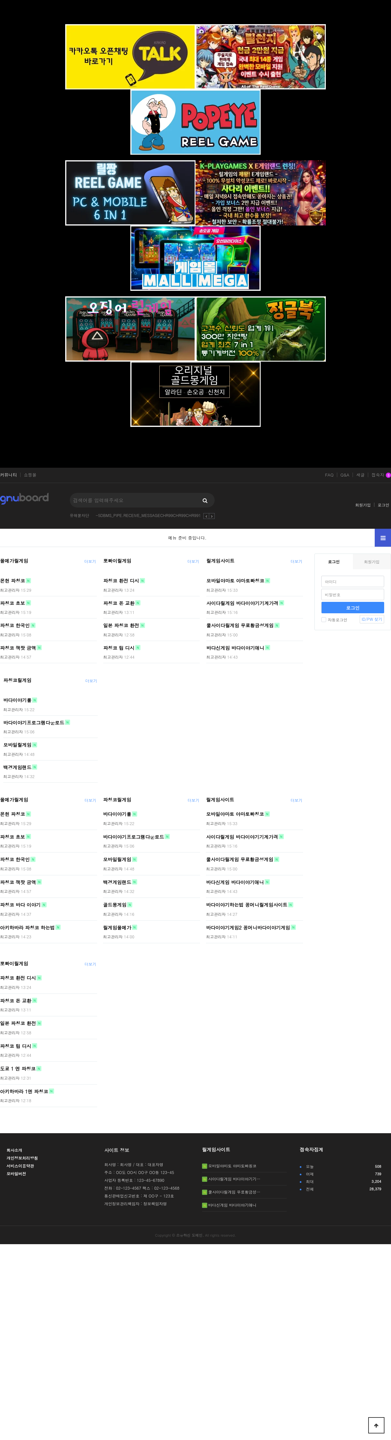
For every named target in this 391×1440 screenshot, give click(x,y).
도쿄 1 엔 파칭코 (18, 1068)
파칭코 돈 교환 (119, 603)
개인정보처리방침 (22, 1158)
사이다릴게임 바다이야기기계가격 (242, 603)
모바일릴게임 (17, 745)
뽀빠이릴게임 (117, 560)
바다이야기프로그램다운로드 (33, 722)
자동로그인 (334, 619)
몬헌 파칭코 (12, 580)
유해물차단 (79, 515)
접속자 (381, 475)
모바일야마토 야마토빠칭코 (235, 580)
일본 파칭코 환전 (121, 625)
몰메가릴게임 (14, 560)
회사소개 (14, 1150)
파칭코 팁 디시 (119, 647)
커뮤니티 (8, 475)
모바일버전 (16, 1173)
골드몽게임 (114, 904)
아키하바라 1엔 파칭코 (24, 1091)
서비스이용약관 (20, 1165)
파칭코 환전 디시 (121, 580)
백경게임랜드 (17, 767)
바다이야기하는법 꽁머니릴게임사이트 (246, 904)
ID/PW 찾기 (372, 619)
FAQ (329, 475)
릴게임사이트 (220, 560)
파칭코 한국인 (15, 625)
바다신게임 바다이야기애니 (235, 647)
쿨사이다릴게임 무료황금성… (234, 1192)
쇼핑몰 (30, 475)
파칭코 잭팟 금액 (18, 647)
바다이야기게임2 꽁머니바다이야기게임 (248, 927)
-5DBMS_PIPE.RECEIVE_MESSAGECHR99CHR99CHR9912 (149, 515)
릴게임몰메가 (117, 927)
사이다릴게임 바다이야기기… (234, 1179)
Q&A (345, 475)
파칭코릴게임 (17, 680)
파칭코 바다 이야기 (20, 904)
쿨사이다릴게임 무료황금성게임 (239, 625)
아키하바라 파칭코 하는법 (27, 927)
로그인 (383, 505)
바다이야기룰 (17, 700)
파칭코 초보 (12, 603)
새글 (360, 475)
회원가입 (363, 505)
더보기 (90, 561)
